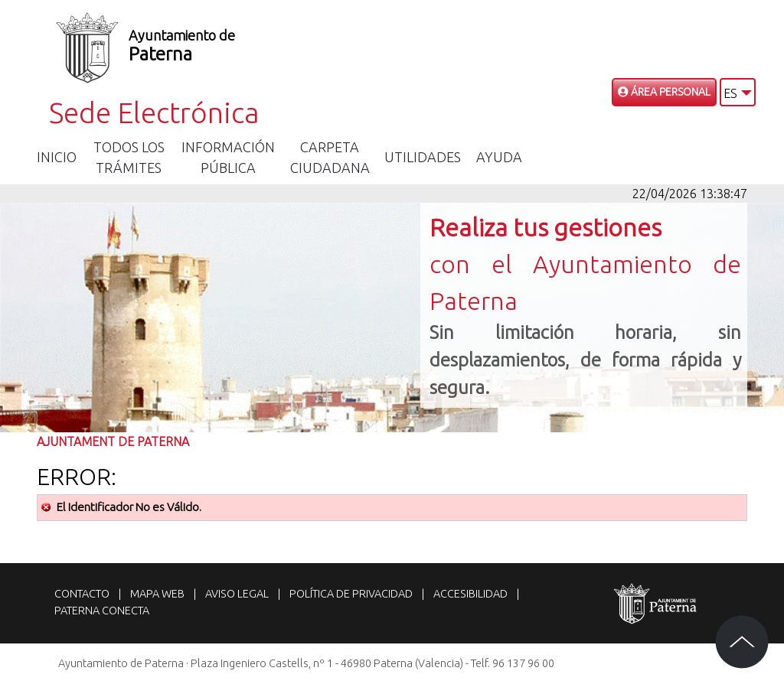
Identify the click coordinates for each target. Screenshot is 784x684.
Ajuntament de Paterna (113, 441)
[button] (738, 92)
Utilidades (422, 156)
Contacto (81, 594)
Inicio (57, 156)
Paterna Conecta (101, 610)
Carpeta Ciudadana (330, 157)
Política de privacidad (351, 594)
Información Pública (228, 157)
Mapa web (157, 594)
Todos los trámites (129, 157)
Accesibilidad (470, 594)
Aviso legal (237, 594)
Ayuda (499, 156)
